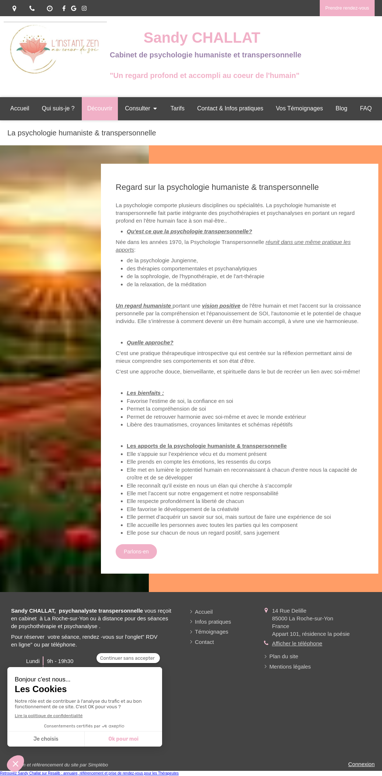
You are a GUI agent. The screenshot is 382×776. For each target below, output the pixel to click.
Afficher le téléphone (297, 643)
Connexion (361, 764)
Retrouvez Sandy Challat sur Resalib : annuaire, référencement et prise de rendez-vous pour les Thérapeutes (89, 773)
